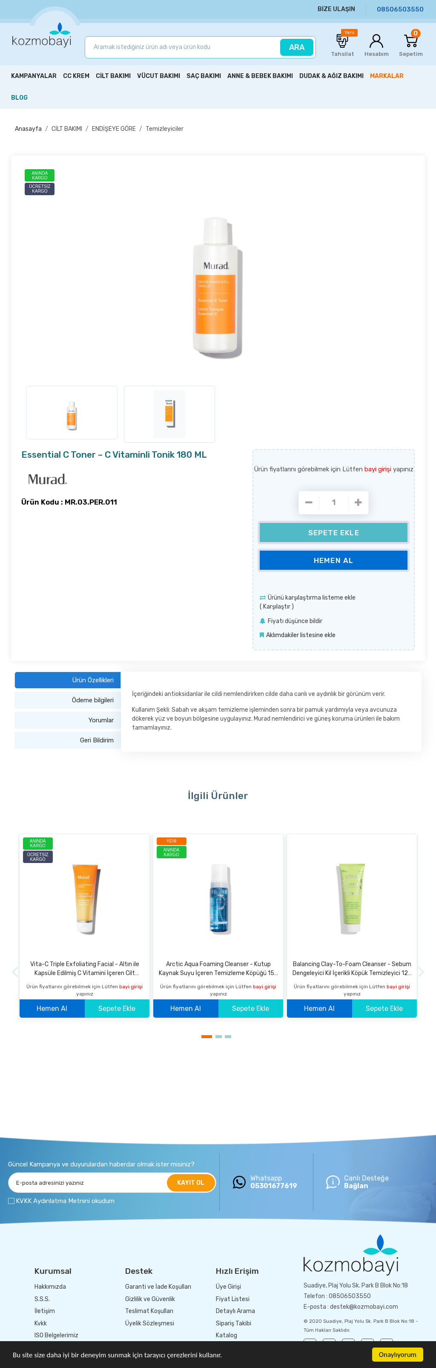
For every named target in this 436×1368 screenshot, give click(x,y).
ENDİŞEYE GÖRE (114, 129)
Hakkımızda (50, 1286)
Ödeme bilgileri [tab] (93, 700)
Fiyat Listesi (233, 1299)
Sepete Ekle (333, 532)
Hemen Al (333, 560)
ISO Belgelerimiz (56, 1335)
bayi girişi (378, 469)
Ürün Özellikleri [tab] (93, 680)
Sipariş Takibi (233, 1323)
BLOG (19, 97)
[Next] (421, 971)
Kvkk (40, 1323)
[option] (218, 272)
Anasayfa (28, 129)
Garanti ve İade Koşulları (158, 1286)
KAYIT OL (190, 1182)
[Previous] (14, 971)
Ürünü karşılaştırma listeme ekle (312, 597)
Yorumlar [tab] (101, 720)
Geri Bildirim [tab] (97, 740)
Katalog (226, 1335)
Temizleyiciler (165, 129)
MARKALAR (387, 76)
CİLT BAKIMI (67, 129)
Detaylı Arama (235, 1311)
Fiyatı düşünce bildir (295, 621)
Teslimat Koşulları (149, 1311)
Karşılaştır (276, 606)
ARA (296, 47)
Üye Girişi (228, 1286)
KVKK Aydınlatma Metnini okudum (65, 1201)
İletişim (44, 1311)
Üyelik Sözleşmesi (149, 1323)
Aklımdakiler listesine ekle (301, 635)
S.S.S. (42, 1299)
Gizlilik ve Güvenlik (150, 1299)
